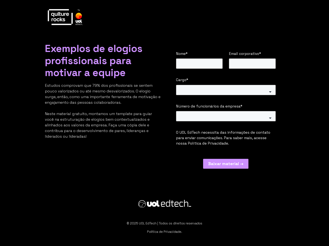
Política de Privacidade (208, 143)
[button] (226, 90)
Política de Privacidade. (164, 232)
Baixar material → (225, 163)
